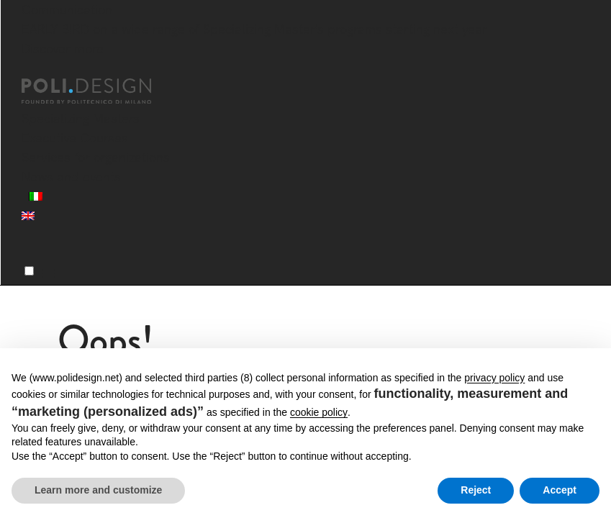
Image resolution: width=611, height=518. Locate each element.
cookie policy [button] (319, 412)
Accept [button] (559, 490)
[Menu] (29, 271)
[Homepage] (99, 91)
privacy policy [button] (494, 377)
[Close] (30, 69)
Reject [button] (476, 490)
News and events (71, 176)
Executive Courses (75, 138)
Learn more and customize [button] (98, 490)
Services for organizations (96, 157)
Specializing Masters (81, 118)
